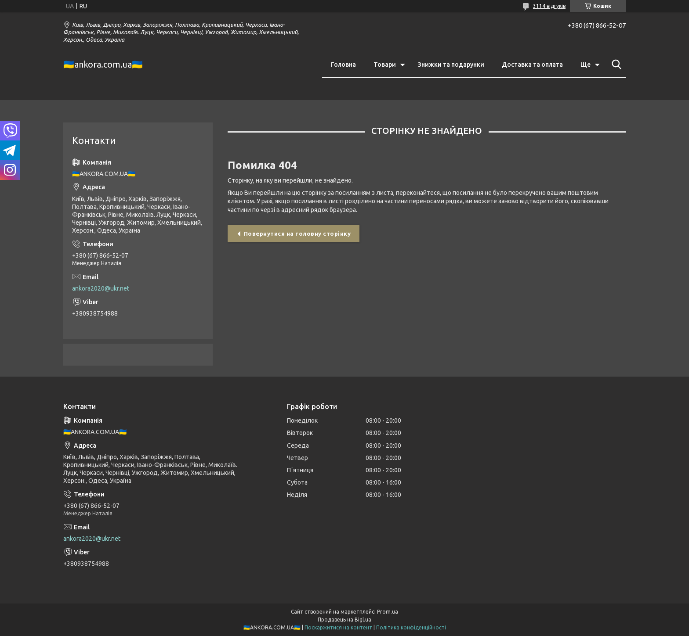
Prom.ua (387, 611)
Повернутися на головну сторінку (297, 233)
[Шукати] (615, 64)
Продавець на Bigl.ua (344, 619)
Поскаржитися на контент (338, 627)
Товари (385, 64)
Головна (343, 64)
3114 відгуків (549, 6)
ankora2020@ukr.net (100, 288)
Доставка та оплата (532, 64)
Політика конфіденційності (411, 627)
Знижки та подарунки (451, 64)
